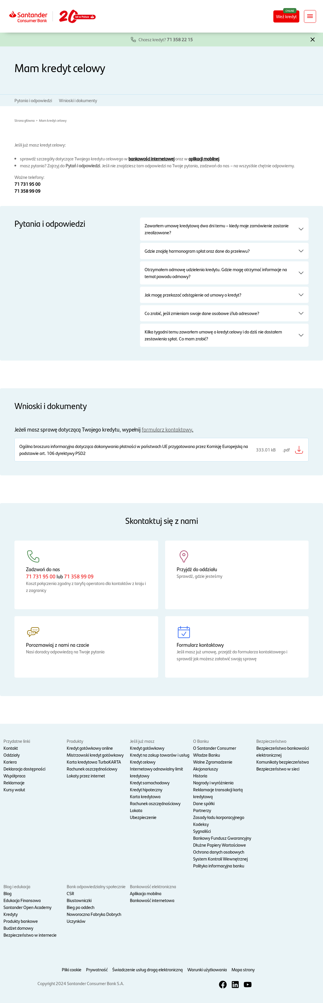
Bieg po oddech (80, 907)
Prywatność (97, 969)
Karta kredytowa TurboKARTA (94, 761)
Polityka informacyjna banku (218, 865)
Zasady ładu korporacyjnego (218, 817)
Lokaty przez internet (86, 775)
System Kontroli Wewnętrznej (220, 858)
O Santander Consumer (214, 748)
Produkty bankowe (20, 921)
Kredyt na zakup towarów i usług (159, 754)
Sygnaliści (202, 831)
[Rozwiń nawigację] (310, 16)
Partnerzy (202, 810)
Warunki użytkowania (207, 969)
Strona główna (24, 120)
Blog (7, 893)
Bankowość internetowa (152, 900)
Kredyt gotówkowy (147, 748)
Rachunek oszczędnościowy (92, 768)
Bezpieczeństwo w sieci (277, 768)
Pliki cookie (71, 969)
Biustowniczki (79, 900)
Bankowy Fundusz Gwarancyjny (222, 838)
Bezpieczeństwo (271, 741)
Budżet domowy (18, 928)
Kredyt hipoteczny (146, 789)
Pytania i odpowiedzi (33, 100)
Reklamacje (14, 782)
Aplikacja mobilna (145, 893)
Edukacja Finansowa (22, 900)
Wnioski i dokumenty (78, 100)
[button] (312, 39)
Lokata (136, 810)
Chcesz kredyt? (166, 39)
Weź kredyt (286, 16)
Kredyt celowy (142, 761)
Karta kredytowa (145, 796)
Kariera (10, 761)
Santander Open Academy (27, 907)
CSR (70, 893)
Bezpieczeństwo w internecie (30, 934)
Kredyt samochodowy (149, 782)
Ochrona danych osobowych (218, 851)
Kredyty (10, 914)
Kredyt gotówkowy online (90, 748)
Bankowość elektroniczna (153, 886)
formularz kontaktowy (167, 429)
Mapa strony (243, 969)
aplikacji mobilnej (203, 158)
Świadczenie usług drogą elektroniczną (147, 969)
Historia (200, 775)
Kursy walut (14, 789)
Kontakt (10, 748)
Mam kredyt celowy (52, 120)
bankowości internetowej (151, 158)
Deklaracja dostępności (24, 768)
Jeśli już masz (142, 741)
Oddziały (11, 754)
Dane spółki (203, 803)
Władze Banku (206, 754)
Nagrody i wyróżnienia (213, 782)
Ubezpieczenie (143, 817)
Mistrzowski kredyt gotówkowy (95, 754)
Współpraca (14, 775)
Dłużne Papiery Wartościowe (219, 844)
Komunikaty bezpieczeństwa (282, 761)
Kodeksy (201, 824)
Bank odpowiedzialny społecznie (96, 886)
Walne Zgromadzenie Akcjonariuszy (212, 765)
